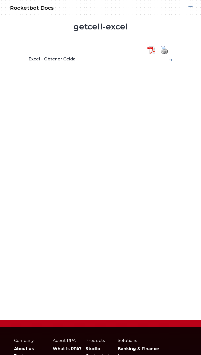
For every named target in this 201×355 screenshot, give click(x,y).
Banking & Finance (138, 348)
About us (24, 348)
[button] (190, 6)
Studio (93, 348)
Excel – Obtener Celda (52, 59)
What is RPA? (67, 348)
